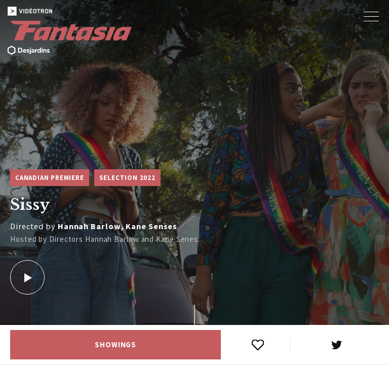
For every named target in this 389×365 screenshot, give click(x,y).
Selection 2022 (127, 177)
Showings (115, 344)
